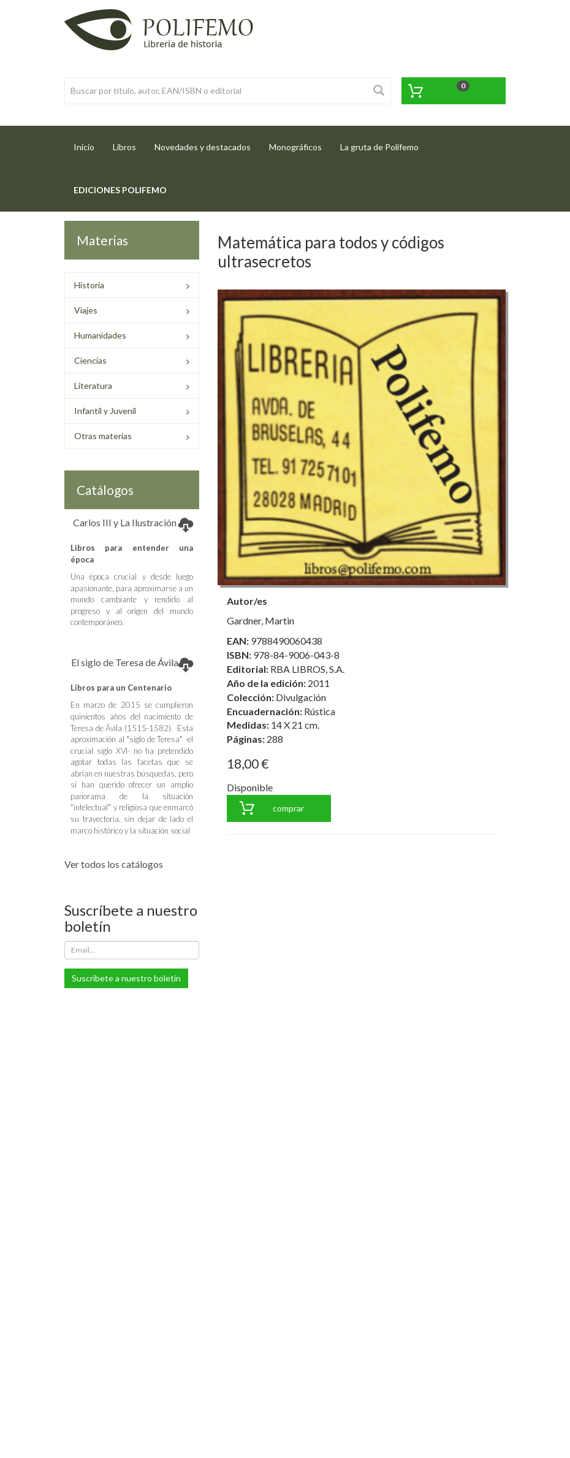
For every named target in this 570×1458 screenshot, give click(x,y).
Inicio (89, 143)
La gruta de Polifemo (379, 147)
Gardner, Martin (260, 620)
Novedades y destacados (202, 147)
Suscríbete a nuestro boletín (126, 978)
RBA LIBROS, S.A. (307, 669)
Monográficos (295, 147)
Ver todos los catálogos (113, 864)
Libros (124, 147)
